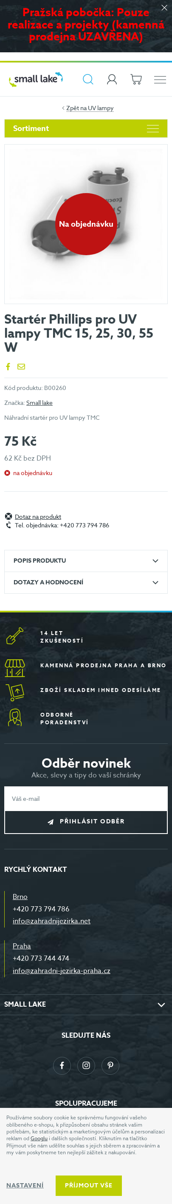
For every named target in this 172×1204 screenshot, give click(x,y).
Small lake (39, 402)
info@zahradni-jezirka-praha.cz (61, 971)
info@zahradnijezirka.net (51, 921)
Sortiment (86, 128)
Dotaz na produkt (38, 517)
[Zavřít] (164, 8)
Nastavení (25, 1185)
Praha (22, 946)
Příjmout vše (89, 1185)
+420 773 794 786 (41, 909)
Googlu (39, 1138)
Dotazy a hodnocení (48, 582)
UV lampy (101, 108)
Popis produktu (40, 560)
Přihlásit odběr (92, 821)
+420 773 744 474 (41, 959)
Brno (20, 897)
